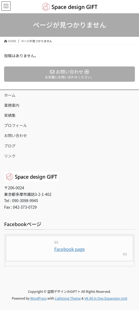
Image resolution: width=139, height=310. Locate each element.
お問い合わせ (15, 135)
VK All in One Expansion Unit (105, 298)
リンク (10, 156)
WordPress (38, 298)
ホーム (10, 95)
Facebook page (69, 249)
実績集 (10, 115)
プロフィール (15, 125)
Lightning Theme (68, 298)
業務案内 (11, 105)
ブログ (10, 145)
